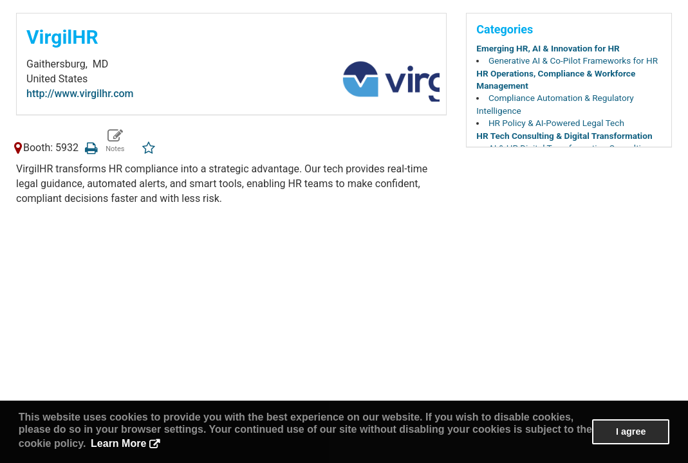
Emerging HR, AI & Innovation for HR (548, 48)
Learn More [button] (118, 443)
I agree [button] (631, 431)
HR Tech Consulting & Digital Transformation (564, 136)
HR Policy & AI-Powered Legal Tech (556, 123)
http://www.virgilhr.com (80, 93)
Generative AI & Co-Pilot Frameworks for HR (573, 60)
